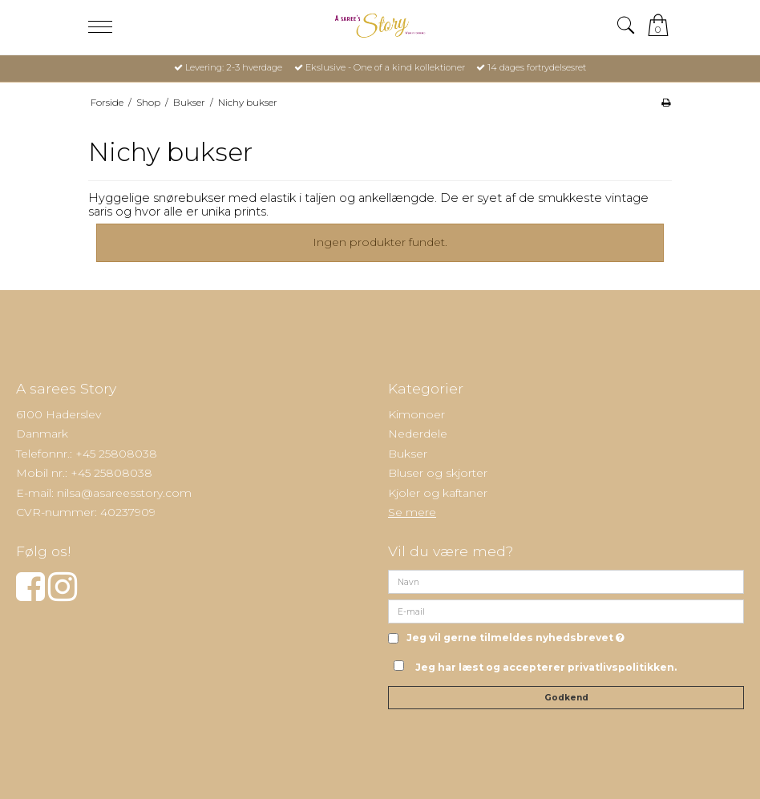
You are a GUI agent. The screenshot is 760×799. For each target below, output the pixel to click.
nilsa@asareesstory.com (124, 493)
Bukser (407, 453)
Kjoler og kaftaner (437, 493)
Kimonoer (416, 414)
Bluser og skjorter (437, 473)
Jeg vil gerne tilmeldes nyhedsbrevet (515, 638)
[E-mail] (566, 610)
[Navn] (566, 581)
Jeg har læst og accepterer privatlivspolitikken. (546, 667)
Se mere (412, 512)
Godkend (566, 697)
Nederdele (417, 433)
